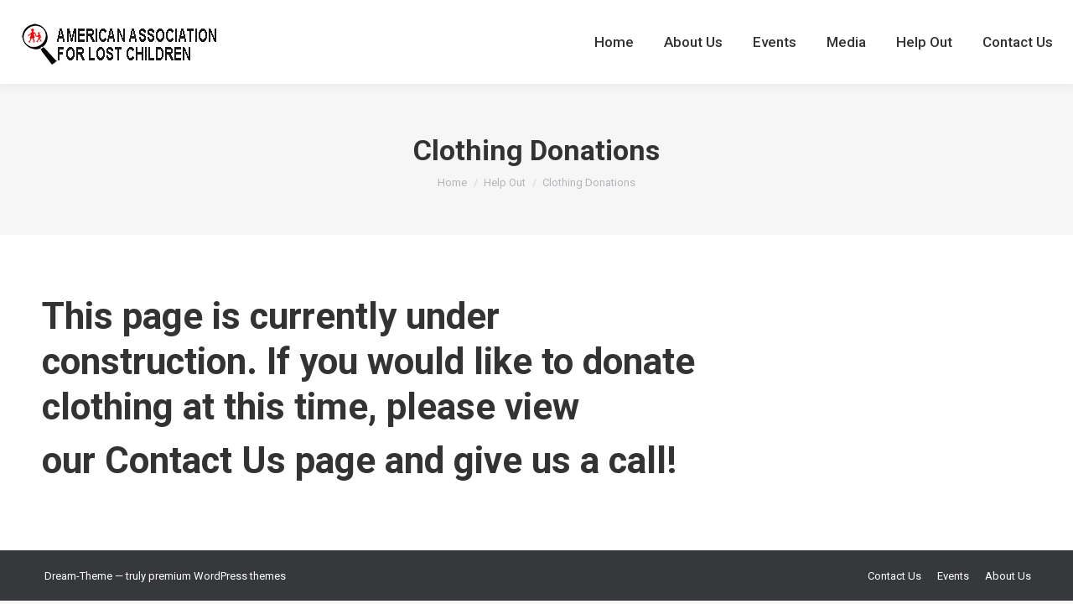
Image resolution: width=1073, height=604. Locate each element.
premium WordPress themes (217, 576)
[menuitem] (614, 42)
